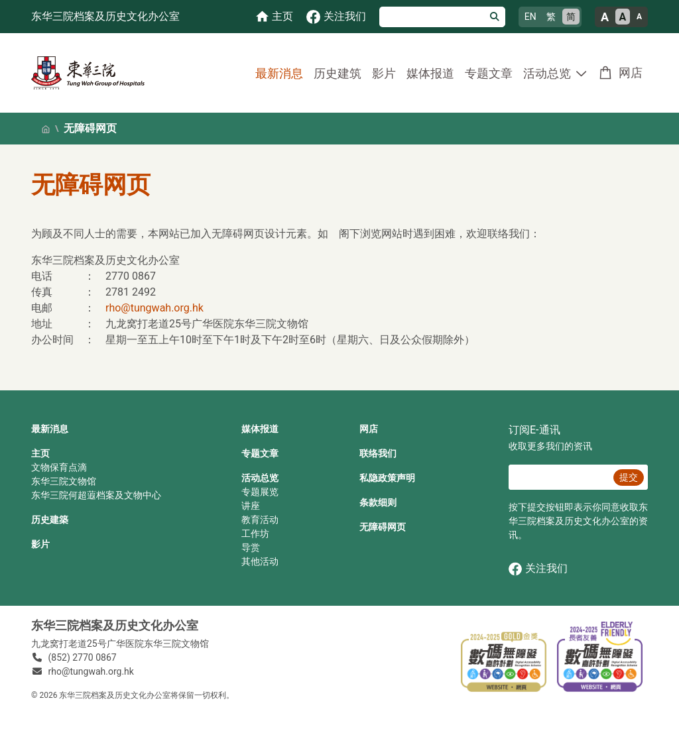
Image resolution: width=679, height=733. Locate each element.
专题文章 (489, 73)
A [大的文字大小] (605, 17)
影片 (384, 73)
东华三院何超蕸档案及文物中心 (96, 495)
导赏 (250, 547)
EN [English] (530, 16)
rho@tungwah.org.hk (154, 308)
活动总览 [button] (547, 73)
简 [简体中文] (571, 16)
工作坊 (255, 533)
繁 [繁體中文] (551, 16)
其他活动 (259, 561)
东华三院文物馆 (63, 481)
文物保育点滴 (59, 467)
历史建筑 (337, 73)
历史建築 (49, 519)
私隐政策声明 (387, 478)
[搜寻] (432, 17)
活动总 (255, 478)
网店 (631, 73)
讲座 (250, 505)
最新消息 (279, 73)
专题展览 (259, 491)
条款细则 (378, 502)
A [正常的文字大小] (623, 17)
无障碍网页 (382, 527)
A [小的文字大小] (639, 16)
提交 (628, 477)
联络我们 (378, 453)
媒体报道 (430, 73)
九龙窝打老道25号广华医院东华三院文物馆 (120, 643)
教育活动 (259, 519)
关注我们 (538, 569)
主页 (40, 453)
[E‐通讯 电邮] (559, 477)
